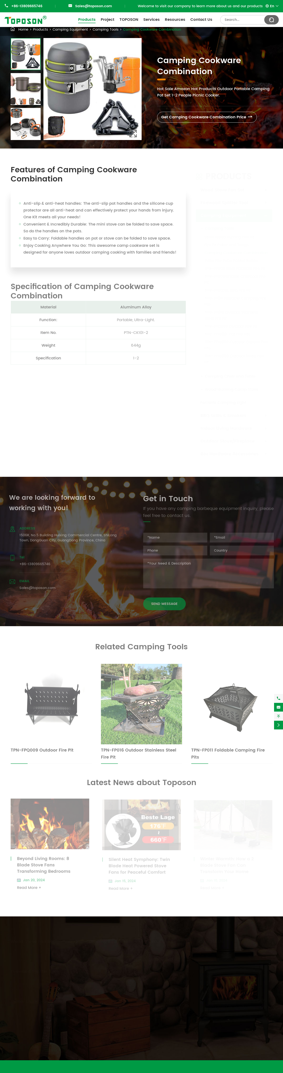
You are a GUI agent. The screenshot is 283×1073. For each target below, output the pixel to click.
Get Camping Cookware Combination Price (207, 117)
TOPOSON (128, 20)
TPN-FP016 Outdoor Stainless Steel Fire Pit (231, 311)
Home (23, 29)
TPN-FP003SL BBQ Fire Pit (227, 286)
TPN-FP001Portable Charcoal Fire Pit (235, 275)
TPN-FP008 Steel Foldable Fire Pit (234, 264)
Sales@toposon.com (93, 6)
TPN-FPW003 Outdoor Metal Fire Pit (234, 355)
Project (107, 20)
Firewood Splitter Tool (224, 198)
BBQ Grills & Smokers (223, 411)
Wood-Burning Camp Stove (231, 385)
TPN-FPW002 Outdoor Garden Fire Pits (236, 341)
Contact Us (201, 20)
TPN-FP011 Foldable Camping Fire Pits (235, 297)
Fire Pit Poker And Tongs (226, 241)
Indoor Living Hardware (226, 424)
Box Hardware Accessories (230, 449)
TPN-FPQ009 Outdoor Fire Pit (230, 322)
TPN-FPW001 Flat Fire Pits (227, 330)
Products (87, 20)
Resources (175, 20)
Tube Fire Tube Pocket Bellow (231, 256)
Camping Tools (105, 29)
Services (151, 20)
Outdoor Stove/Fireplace (227, 437)
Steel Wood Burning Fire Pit (229, 233)
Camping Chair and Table (230, 372)
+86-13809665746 (26, 6)
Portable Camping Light (223, 398)
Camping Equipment (70, 29)
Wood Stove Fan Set (222, 186)
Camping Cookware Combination (152, 29)
